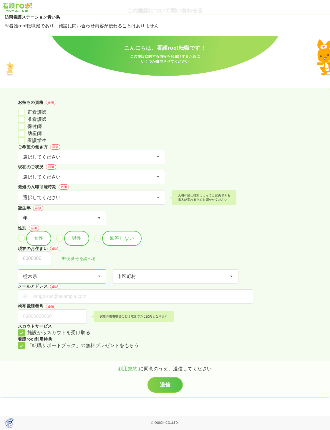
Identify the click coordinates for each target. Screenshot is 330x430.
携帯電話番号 (37, 306)
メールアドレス (39, 286)
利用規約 (128, 368)
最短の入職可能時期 (43, 187)
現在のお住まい (39, 248)
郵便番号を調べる (76, 259)
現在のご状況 (37, 167)
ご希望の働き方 (39, 147)
